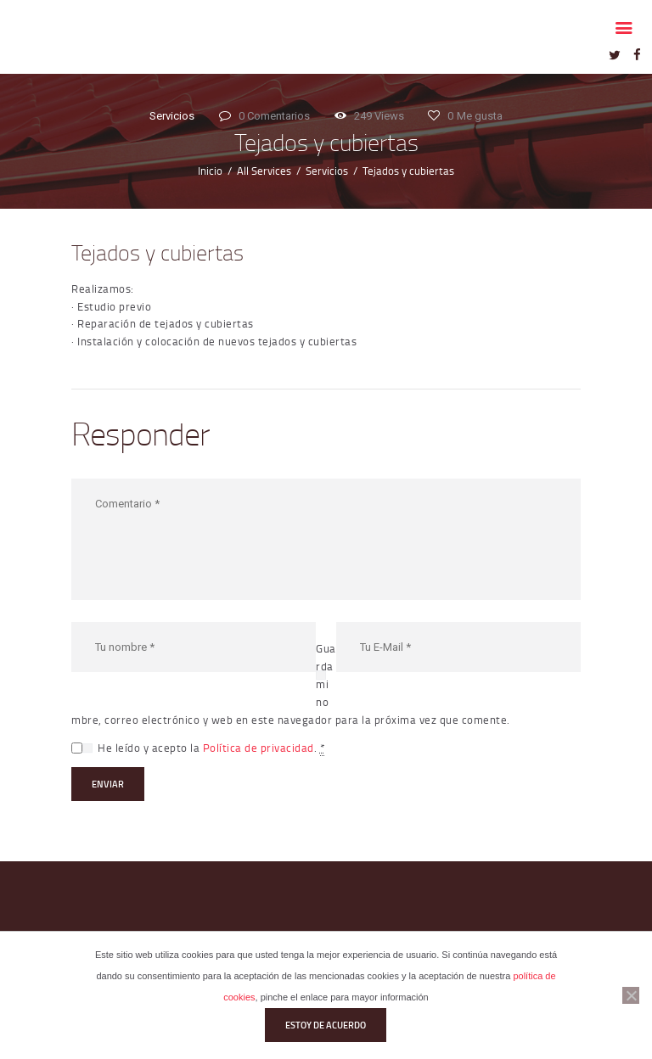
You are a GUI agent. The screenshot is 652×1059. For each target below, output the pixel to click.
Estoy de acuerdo (325, 1025)
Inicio (210, 170)
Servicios (171, 115)
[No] (630, 995)
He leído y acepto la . (211, 748)
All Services (264, 170)
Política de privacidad (258, 747)
